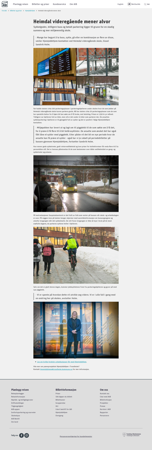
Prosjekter (104, 403)
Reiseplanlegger (17, 393)
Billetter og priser (40, 4)
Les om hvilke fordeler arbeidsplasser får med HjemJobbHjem (61, 362)
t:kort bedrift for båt (64, 409)
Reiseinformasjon (18, 396)
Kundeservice (59, 4)
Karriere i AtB (105, 409)
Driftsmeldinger (17, 403)
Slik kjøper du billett (64, 396)
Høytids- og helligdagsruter (22, 400)
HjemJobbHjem (61, 412)
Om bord (14, 422)
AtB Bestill (15, 418)
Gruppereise (60, 403)
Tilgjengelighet (17, 406)
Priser (58, 393)
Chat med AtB (105, 396)
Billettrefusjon (106, 400)
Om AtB (73, 4)
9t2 (57, 406)
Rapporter (104, 412)
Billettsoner (60, 400)
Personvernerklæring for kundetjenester (76, 436)
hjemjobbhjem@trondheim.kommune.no (56, 369)
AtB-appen (15, 409)
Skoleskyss (15, 415)
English (120, 4)
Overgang (59, 415)
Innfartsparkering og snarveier (23, 412)
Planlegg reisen (20, 4)
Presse (102, 406)
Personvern (104, 415)
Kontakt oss (104, 393)
